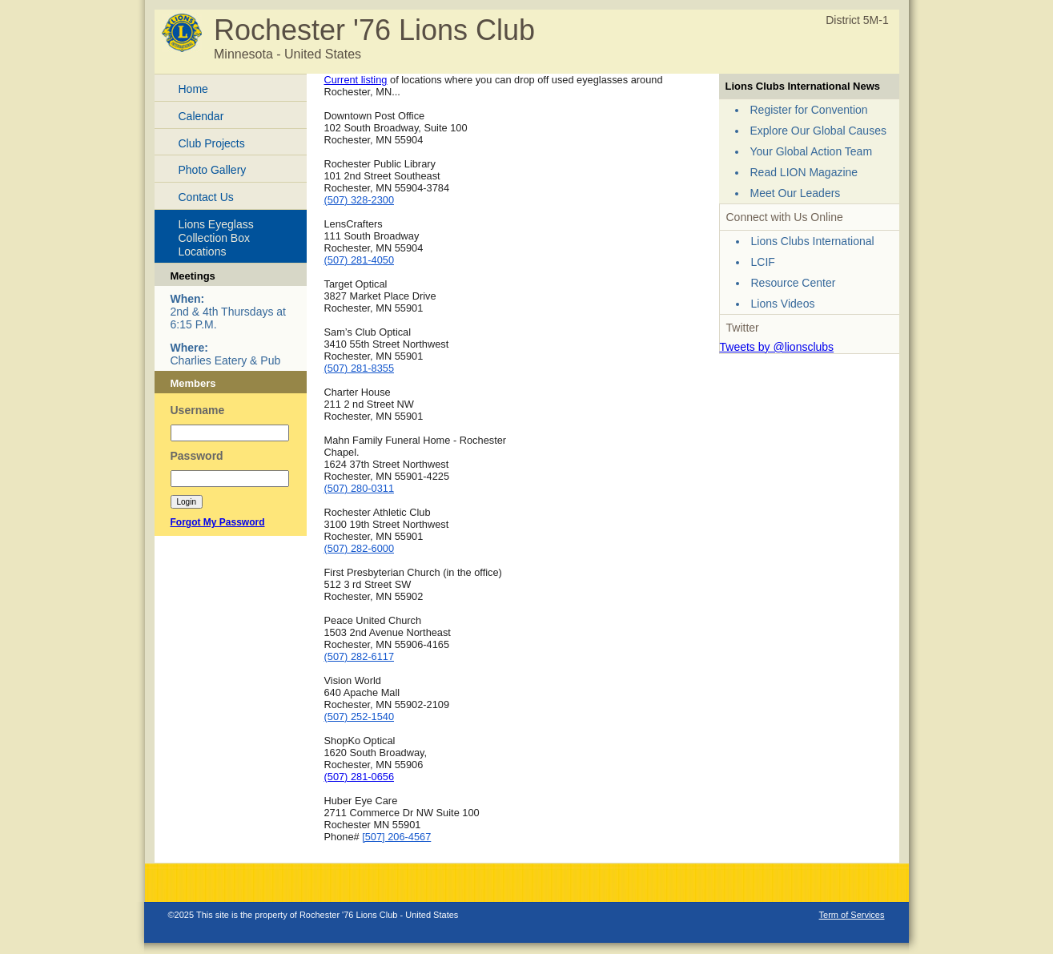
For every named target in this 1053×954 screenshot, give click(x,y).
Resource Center (793, 282)
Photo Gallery (213, 169)
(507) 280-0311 (359, 488)
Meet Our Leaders (795, 193)
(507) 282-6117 (359, 656)
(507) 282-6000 (359, 548)
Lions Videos (783, 303)
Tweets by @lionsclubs (777, 346)
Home (193, 89)
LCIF (763, 262)
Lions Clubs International (812, 241)
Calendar (201, 116)
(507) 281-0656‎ (359, 777)
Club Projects (212, 143)
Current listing (356, 80)
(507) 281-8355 (359, 368)
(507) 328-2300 (359, 200)
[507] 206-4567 (396, 837)
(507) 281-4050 (359, 260)
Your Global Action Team (811, 151)
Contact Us (206, 197)
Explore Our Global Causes (818, 130)
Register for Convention (809, 109)
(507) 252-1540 (359, 716)
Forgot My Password (218, 522)
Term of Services (852, 915)
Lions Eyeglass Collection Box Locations (216, 238)
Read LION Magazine (804, 172)
